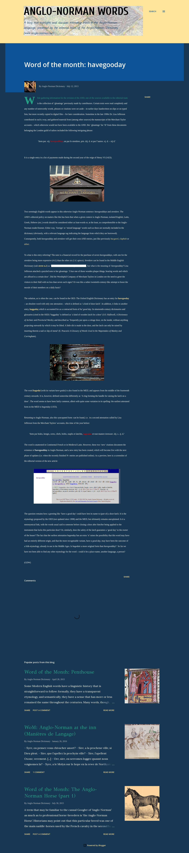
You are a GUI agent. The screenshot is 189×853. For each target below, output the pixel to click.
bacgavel (114, 239)
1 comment (39, 772)
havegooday (123, 298)
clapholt (123, 239)
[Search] (152, 11)
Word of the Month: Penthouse (59, 672)
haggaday (34, 309)
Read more (108, 710)
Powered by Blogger (94, 845)
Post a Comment (41, 710)
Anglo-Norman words (76, 11)
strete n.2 (42, 266)
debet (26, 244)
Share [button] (147, 97)
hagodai (36, 390)
